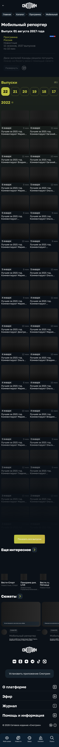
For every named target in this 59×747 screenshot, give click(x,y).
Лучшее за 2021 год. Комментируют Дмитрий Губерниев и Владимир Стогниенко (14, 333)
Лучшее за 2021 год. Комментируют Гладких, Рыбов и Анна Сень (14, 473)
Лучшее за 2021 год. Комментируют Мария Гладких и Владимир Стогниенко (41, 333)
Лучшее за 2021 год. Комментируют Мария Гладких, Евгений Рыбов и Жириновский (15, 248)
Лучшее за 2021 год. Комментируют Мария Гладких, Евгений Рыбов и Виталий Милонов (15, 305)
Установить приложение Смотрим (29, 676)
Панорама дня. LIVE (28, 583)
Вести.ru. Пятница (45, 583)
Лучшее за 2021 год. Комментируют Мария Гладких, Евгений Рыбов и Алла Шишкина (15, 418)
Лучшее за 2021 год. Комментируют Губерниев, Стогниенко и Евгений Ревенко (43, 474)
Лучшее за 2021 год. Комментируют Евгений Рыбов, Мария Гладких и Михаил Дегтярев (43, 163)
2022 (12, 102)
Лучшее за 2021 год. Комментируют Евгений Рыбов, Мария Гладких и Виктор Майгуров (43, 135)
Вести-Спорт (8, 582)
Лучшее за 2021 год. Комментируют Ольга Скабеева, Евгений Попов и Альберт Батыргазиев (43, 277)
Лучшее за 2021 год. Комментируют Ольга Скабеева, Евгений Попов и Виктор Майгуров (43, 503)
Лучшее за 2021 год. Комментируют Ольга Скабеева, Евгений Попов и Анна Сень (43, 192)
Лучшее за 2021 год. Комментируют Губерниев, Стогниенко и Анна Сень (43, 531)
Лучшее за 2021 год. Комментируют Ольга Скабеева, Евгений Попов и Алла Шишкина (43, 220)
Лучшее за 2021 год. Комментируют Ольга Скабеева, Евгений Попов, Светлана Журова (43, 390)
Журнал (29, 708)
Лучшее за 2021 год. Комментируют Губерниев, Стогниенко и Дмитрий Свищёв (43, 305)
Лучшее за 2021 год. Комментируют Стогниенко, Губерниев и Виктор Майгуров (14, 220)
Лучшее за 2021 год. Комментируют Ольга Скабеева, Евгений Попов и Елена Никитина (15, 361)
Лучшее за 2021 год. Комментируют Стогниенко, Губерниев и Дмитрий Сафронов (43, 248)
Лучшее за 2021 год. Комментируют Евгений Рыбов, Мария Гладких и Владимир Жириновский (14, 531)
